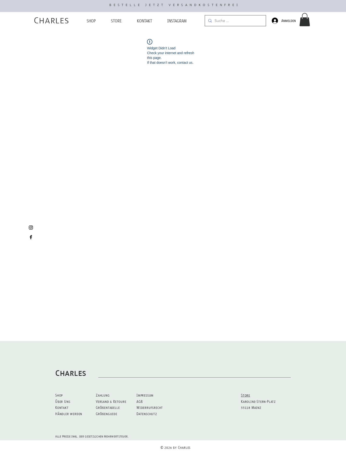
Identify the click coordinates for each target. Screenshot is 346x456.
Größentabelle (108, 407)
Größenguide (106, 413)
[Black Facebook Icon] (31, 237)
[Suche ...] (235, 20)
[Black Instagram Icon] (31, 227)
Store (245, 395)
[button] (304, 19)
